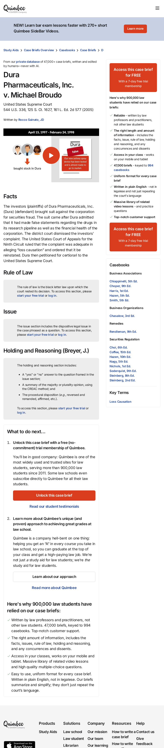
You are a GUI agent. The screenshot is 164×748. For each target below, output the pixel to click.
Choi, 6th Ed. (118, 347)
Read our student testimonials (54, 506)
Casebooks (67, 50)
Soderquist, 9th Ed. (123, 371)
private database (28, 61)
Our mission (97, 732)
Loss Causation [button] (121, 401)
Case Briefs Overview (39, 50)
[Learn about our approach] (54, 577)
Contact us (145, 732)
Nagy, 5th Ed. (119, 361)
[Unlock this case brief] (54, 495)
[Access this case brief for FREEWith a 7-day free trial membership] (133, 77)
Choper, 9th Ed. (120, 286)
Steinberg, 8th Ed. (122, 375)
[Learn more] (135, 29)
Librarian (70, 745)
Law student (73, 738)
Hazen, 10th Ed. (120, 357)
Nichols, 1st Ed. (120, 366)
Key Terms (119, 392)
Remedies (116, 323)
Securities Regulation (125, 339)
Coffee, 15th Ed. (120, 352)
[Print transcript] (156, 50)
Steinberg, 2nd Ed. (123, 380)
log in (52, 295)
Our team (95, 738)
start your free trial (30, 295)
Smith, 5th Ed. (119, 300)
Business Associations (126, 273)
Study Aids (11, 50)
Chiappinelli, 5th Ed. (124, 281)
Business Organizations (126, 308)
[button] (31, 120)
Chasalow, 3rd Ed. (122, 316)
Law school (72, 732)
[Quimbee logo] (15, 8)
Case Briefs (88, 50)
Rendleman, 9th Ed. (123, 331)
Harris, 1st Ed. (119, 291)
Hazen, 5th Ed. (120, 295)
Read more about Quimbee (54, 588)
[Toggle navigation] (157, 8)
